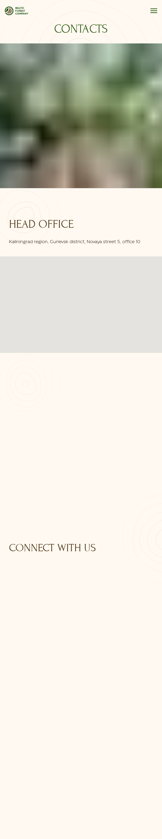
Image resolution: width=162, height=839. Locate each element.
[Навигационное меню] (153, 10)
